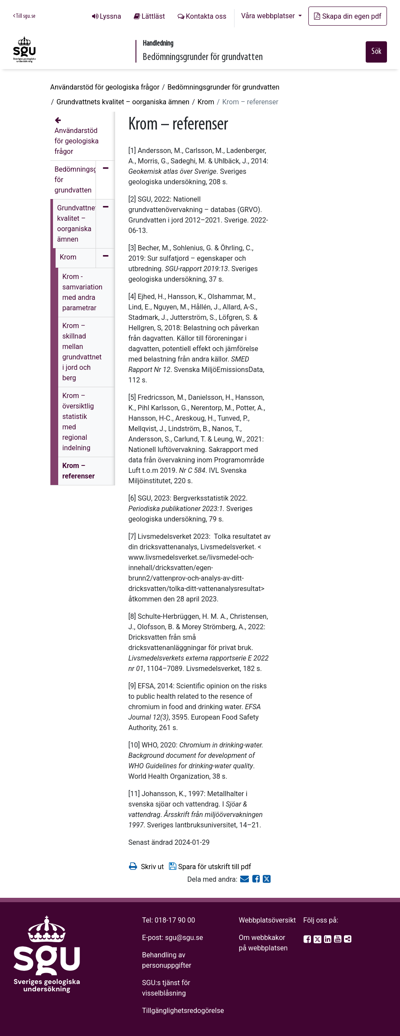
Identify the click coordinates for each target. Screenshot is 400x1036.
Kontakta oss (206, 16)
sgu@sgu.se (184, 937)
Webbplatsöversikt (267, 920)
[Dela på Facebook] (256, 879)
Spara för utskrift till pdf (209, 866)
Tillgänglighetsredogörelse (183, 1010)
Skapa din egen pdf (347, 16)
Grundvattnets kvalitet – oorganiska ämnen (122, 102)
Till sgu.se (24, 16)
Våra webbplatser (269, 16)
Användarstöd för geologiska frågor (105, 87)
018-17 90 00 (175, 920)
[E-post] (245, 879)
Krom (206, 102)
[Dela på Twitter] (266, 879)
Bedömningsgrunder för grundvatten (224, 87)
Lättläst (153, 16)
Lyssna (110, 16)
